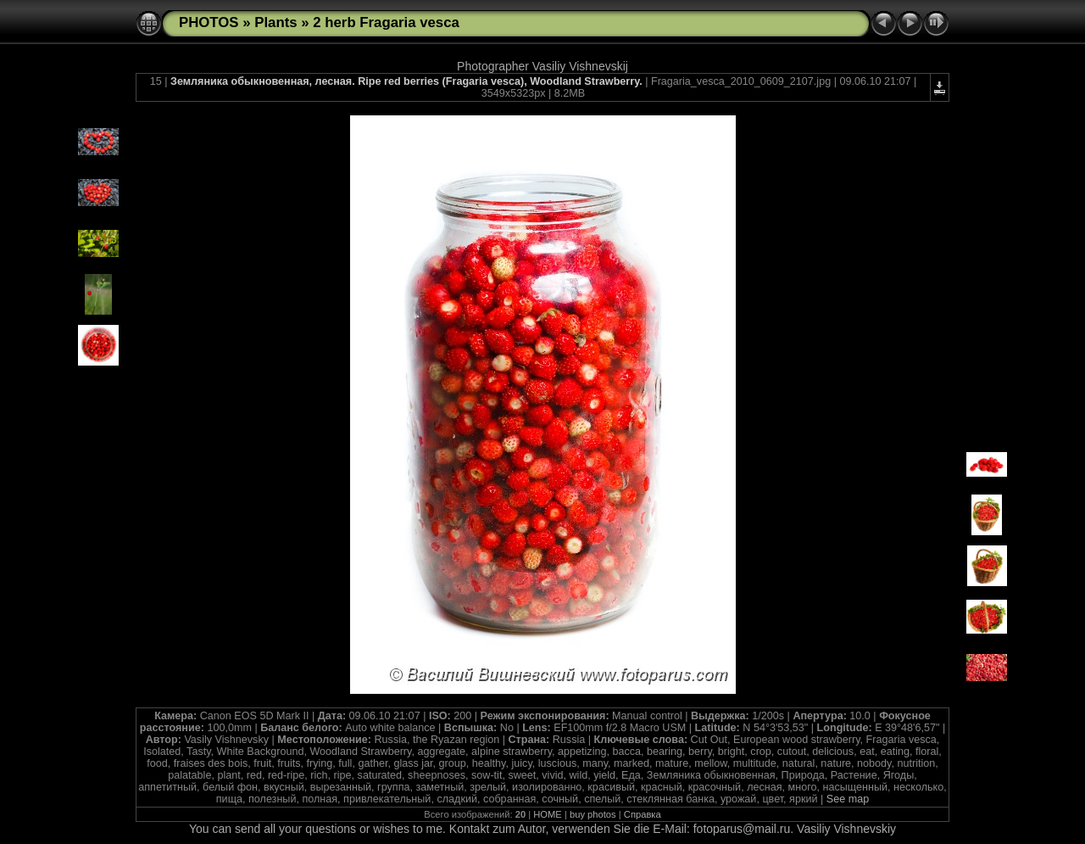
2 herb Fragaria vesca (386, 22)
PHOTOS (209, 22)
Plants (275, 22)
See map (847, 799)
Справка (642, 814)
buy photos (593, 814)
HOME (547, 814)
